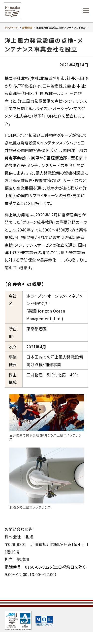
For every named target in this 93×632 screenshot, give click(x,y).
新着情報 (27, 27)
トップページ (12, 27)
